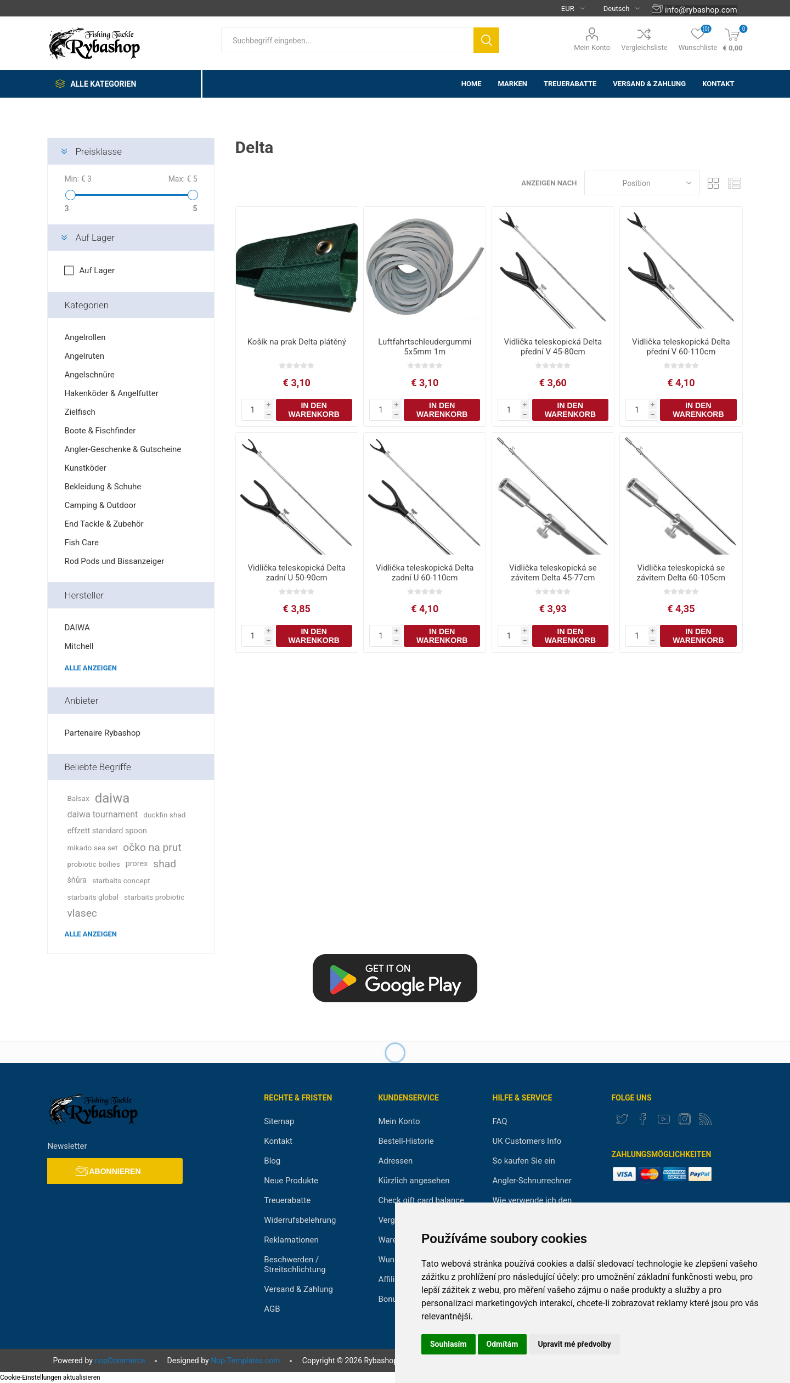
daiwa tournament (102, 814)
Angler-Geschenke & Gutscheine (122, 449)
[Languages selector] (617, 8)
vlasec (82, 913)
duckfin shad (164, 814)
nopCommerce (119, 1360)
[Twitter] (622, 1119)
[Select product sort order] (642, 183)
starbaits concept (121, 880)
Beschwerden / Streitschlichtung (294, 1264)
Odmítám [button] (502, 1344)
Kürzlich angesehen (413, 1181)
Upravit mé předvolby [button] (574, 1344)
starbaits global (93, 897)
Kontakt (278, 1141)
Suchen (486, 40)
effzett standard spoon (106, 831)
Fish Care (81, 542)
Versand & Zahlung (298, 1289)
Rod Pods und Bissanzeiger (114, 561)
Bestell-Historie (405, 1141)
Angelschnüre (89, 375)
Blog (272, 1161)
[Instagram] (684, 1119)
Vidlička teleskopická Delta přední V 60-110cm (681, 347)
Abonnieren (114, 1171)
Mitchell (78, 646)
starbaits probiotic (154, 897)
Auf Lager (95, 237)
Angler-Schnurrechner (532, 1181)
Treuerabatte (287, 1200)
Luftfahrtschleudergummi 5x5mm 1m (424, 347)
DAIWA (76, 628)
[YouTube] (664, 1119)
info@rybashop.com (701, 10)
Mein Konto (592, 47)
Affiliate (392, 1279)
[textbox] (347, 40)
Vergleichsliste (644, 47)
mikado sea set (92, 847)
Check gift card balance (421, 1200)
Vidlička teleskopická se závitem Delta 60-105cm (681, 573)
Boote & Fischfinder (100, 431)
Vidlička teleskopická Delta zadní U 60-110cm (425, 573)
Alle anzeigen (90, 668)
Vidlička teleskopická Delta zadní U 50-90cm (296, 573)
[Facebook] (643, 1119)
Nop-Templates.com (245, 1360)
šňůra (77, 880)
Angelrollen (84, 337)
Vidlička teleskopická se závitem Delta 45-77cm (553, 573)
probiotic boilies (93, 864)
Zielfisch (79, 412)
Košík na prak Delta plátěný (296, 342)
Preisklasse (98, 151)
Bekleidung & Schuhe (102, 487)
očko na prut (152, 847)
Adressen (395, 1161)
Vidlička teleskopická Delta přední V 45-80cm (553, 347)
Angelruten (84, 356)
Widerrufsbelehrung (300, 1220)
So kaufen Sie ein (524, 1161)
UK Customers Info (527, 1141)
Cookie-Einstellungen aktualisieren (50, 1377)
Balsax (78, 798)
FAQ (500, 1121)
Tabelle (714, 183)
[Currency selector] (568, 8)
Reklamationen (291, 1240)
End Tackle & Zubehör (103, 524)
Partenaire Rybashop (102, 733)
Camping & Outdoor (100, 505)
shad (164, 863)
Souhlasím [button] (448, 1344)
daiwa (112, 798)
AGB (272, 1309)
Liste (734, 183)
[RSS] (705, 1119)
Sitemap (279, 1121)
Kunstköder (85, 468)
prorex (137, 863)
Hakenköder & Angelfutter (111, 393)
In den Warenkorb (314, 410)
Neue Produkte (291, 1181)
